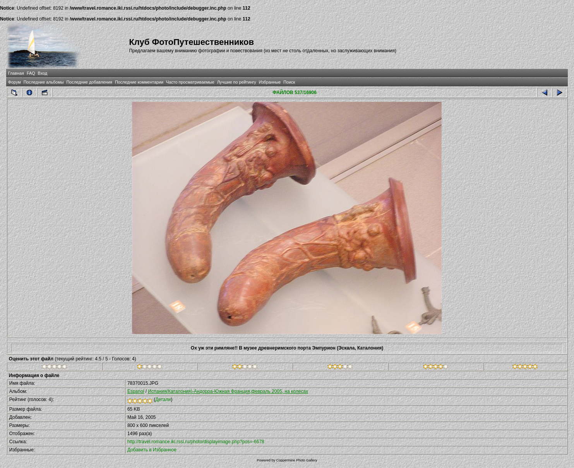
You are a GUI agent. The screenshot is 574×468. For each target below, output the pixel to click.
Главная (16, 73)
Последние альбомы (44, 82)
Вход (42, 73)
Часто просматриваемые (190, 82)
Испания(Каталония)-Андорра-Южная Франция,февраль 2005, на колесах (228, 391)
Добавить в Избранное (151, 450)
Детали (163, 399)
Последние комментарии (139, 82)
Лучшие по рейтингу (236, 82)
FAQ (31, 73)
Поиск (289, 82)
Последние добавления (89, 82)
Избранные (270, 82)
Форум (14, 82)
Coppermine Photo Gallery (296, 460)
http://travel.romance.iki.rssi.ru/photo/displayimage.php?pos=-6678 (195, 441)
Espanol (135, 391)
